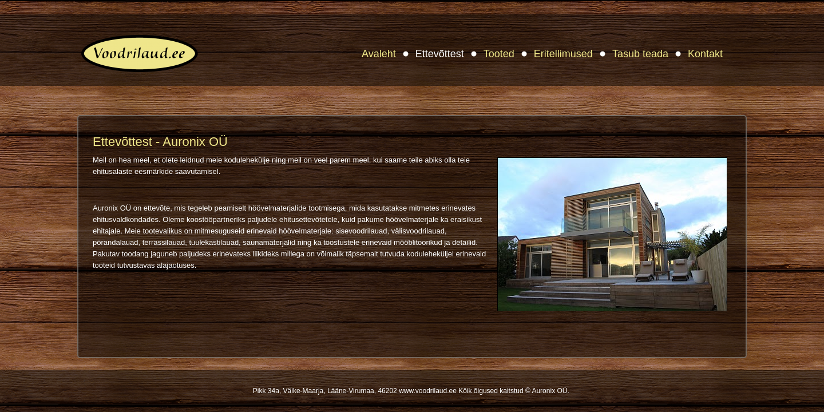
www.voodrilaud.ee (428, 391)
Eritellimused (563, 54)
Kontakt (705, 54)
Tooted (499, 54)
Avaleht (379, 54)
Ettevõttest (439, 54)
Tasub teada (640, 54)
